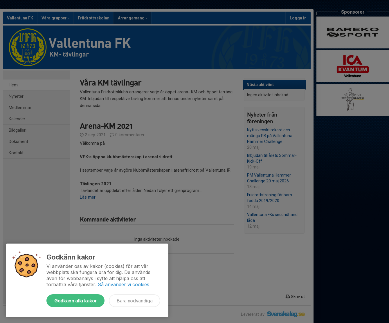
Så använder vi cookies (123, 284)
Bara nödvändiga (134, 301)
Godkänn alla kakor (75, 301)
